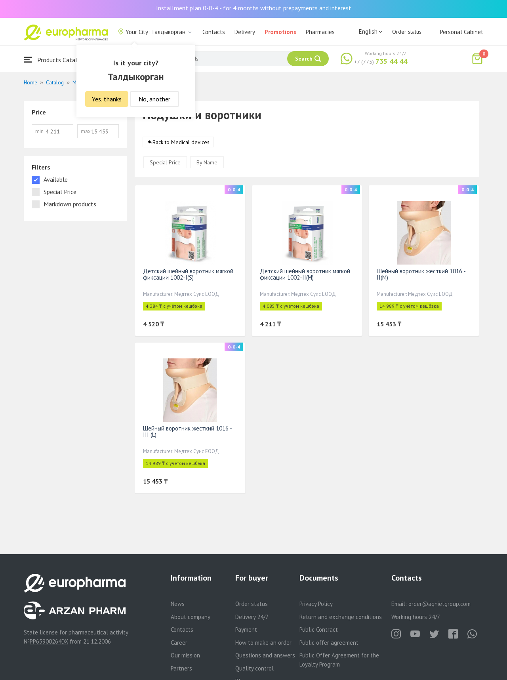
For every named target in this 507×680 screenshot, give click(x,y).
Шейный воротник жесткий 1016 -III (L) (187, 431)
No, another (154, 99)
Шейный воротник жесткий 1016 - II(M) (421, 274)
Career (179, 642)
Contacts (213, 32)
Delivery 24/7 (252, 617)
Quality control (254, 668)
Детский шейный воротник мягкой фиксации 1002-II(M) (305, 274)
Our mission (185, 655)
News (178, 604)
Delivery (244, 32)
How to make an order (263, 642)
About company (190, 617)
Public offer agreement (328, 642)
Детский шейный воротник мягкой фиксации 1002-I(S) (188, 274)
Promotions (280, 32)
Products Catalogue (57, 59)
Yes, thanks (107, 99)
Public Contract (318, 629)
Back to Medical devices (181, 142)
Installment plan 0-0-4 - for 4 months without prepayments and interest (253, 8)
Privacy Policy (316, 604)
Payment (246, 629)
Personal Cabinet (461, 32)
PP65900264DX (49, 641)
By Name (206, 162)
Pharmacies (320, 32)
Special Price (165, 162)
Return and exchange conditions (340, 617)
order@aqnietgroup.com (439, 604)
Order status (406, 31)
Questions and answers (265, 655)
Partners (181, 668)
